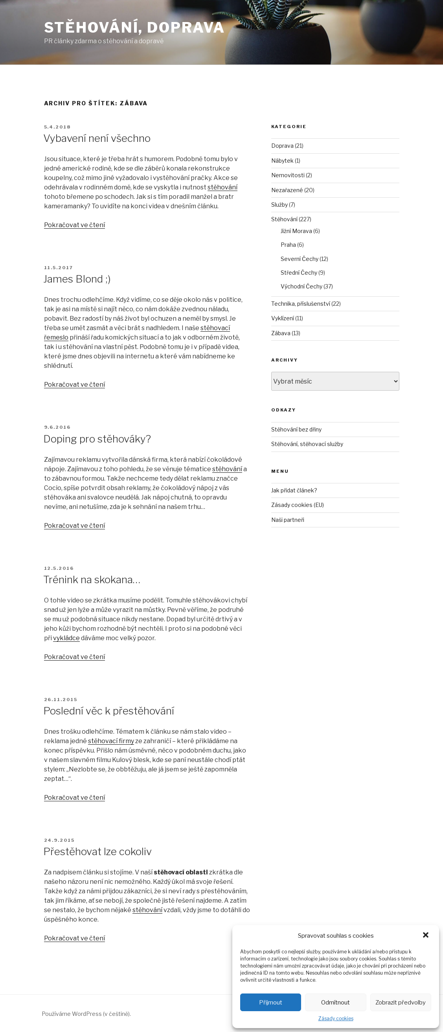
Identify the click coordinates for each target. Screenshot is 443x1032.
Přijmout (270, 1002)
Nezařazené (287, 190)
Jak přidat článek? (294, 490)
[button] (426, 935)
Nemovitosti (288, 175)
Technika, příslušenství (300, 303)
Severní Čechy (299, 258)
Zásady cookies (335, 1018)
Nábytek (282, 160)
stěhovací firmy (111, 741)
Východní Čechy (301, 286)
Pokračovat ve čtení (74, 225)
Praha (288, 244)
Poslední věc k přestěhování (108, 711)
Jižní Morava (296, 231)
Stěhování (284, 219)
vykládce (66, 638)
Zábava (280, 333)
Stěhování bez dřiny (296, 429)
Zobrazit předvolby (400, 1002)
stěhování (222, 187)
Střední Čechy (299, 272)
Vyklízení (282, 318)
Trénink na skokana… (91, 579)
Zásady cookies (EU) (297, 504)
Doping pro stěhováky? (97, 439)
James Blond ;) (77, 279)
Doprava (282, 145)
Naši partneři (287, 519)
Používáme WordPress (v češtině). (86, 1013)
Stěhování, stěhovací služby (307, 444)
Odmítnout (335, 1002)
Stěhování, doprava (135, 27)
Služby (279, 204)
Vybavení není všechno (97, 138)
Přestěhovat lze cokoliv (97, 851)
